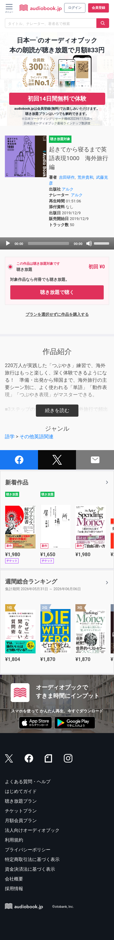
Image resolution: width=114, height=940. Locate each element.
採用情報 (14, 888)
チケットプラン (21, 811)
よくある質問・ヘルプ (27, 781)
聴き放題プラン (21, 801)
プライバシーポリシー (27, 849)
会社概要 (14, 879)
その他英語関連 (36, 436)
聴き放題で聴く (57, 292)
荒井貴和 (85, 177)
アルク (68, 189)
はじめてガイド (21, 791)
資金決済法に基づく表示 (30, 869)
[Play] (8, 243)
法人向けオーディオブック (32, 830)
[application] (57, 243)
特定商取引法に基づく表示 (32, 859)
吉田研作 (67, 177)
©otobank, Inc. (63, 907)
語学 (10, 436)
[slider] (48, 243)
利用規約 (14, 840)
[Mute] (89, 243)
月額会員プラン (21, 820)
